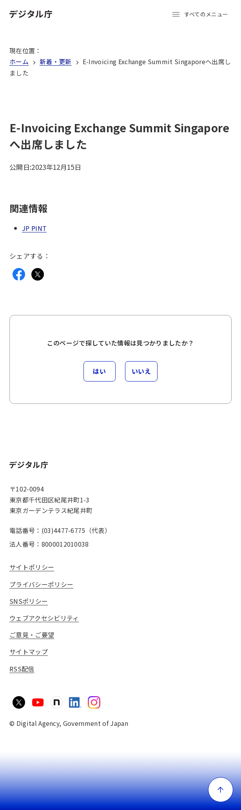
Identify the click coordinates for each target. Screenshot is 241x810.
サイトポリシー (31, 567)
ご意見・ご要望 (31, 634)
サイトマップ (28, 651)
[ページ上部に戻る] (220, 789)
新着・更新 (56, 61)
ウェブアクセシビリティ (44, 618)
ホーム (19, 61)
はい (99, 371)
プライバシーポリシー (41, 584)
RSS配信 (21, 668)
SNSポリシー (28, 601)
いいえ (141, 371)
